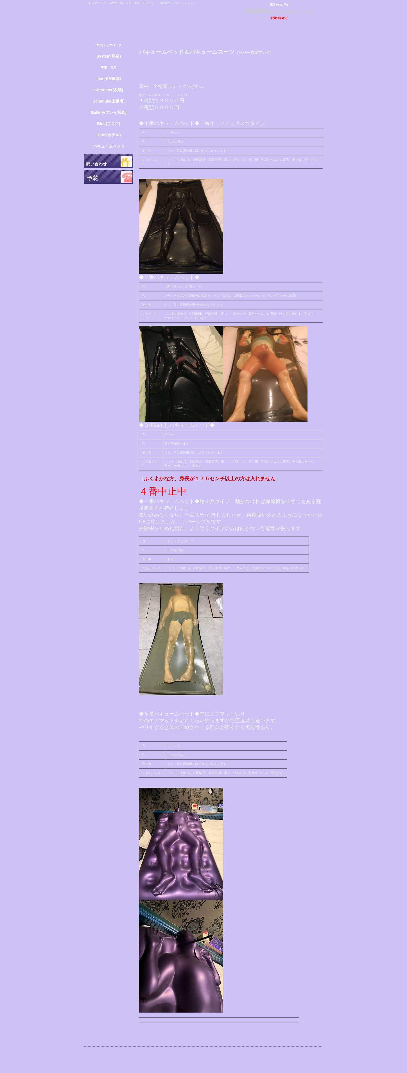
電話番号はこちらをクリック (279, 11)
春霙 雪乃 (108, 67)
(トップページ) (108, 45)
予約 (108, 177)
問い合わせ (108, 161)
